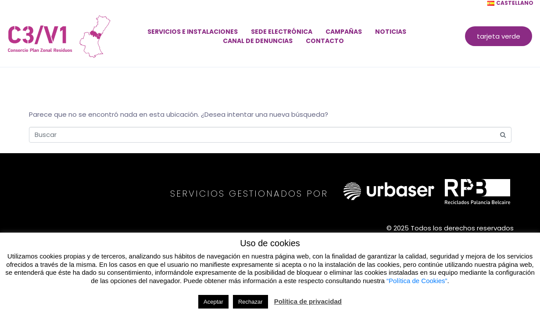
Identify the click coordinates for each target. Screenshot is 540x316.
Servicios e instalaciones (192, 31)
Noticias (390, 31)
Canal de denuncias (258, 40)
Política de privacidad (308, 301)
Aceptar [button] (213, 301)
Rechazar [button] (250, 301)
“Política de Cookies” (416, 280)
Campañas (343, 31)
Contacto (325, 40)
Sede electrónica (281, 31)
